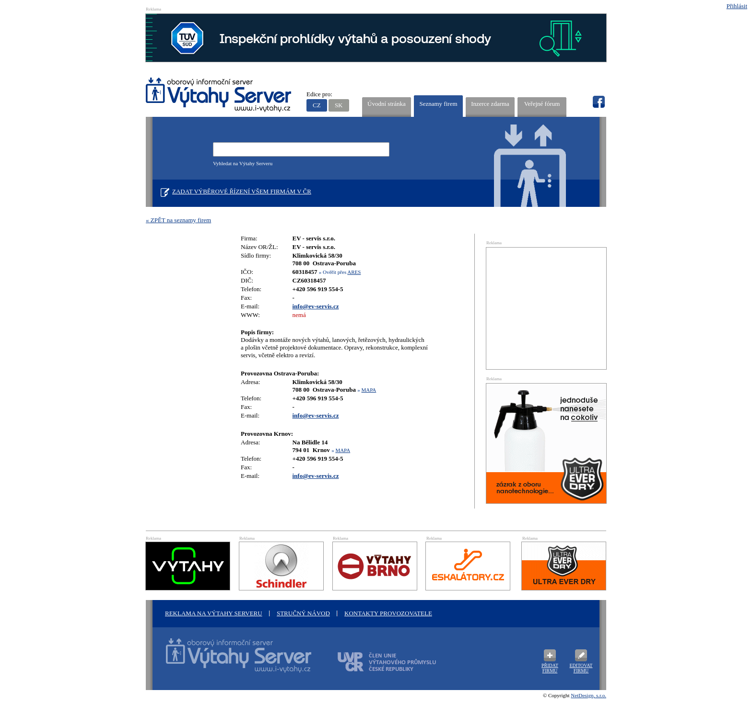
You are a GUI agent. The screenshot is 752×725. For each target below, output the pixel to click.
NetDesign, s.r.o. (588, 695)
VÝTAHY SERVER (219, 96)
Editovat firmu (581, 668)
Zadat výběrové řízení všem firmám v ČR (241, 191)
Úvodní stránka (386, 103)
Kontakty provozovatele (388, 613)
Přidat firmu (549, 668)
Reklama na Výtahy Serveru (213, 613)
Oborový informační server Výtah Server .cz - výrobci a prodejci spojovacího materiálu (230, 661)
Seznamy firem (438, 103)
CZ (317, 105)
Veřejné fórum (542, 103)
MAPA (369, 390)
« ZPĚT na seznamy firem (178, 220)
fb (598, 102)
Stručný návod (303, 613)
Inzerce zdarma (490, 103)
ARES (354, 272)
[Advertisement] (546, 307)
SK (339, 105)
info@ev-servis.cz (316, 306)
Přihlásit (737, 6)
